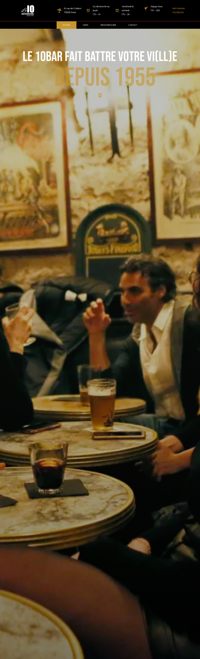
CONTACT (132, 25)
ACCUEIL (66, 25)
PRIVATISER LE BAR (108, 25)
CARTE (85, 25)
